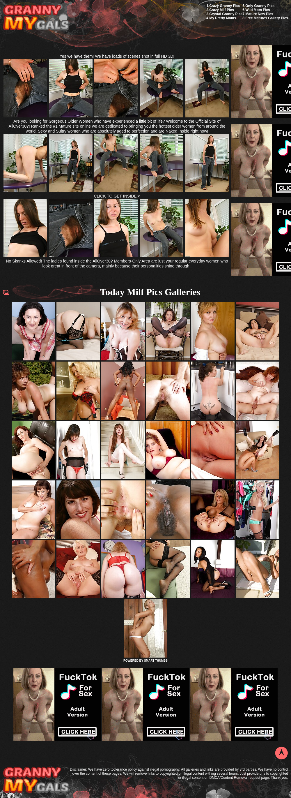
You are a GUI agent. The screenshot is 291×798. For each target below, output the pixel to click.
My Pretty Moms (222, 18)
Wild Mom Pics (257, 10)
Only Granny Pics (259, 6)
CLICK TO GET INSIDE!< (117, 196)
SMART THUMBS (156, 660)
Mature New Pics (259, 14)
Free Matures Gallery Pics (266, 18)
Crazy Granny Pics (224, 6)
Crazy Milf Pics (221, 10)
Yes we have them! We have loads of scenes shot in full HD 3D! (117, 56)
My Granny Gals (36, 17)
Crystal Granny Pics (225, 14)
